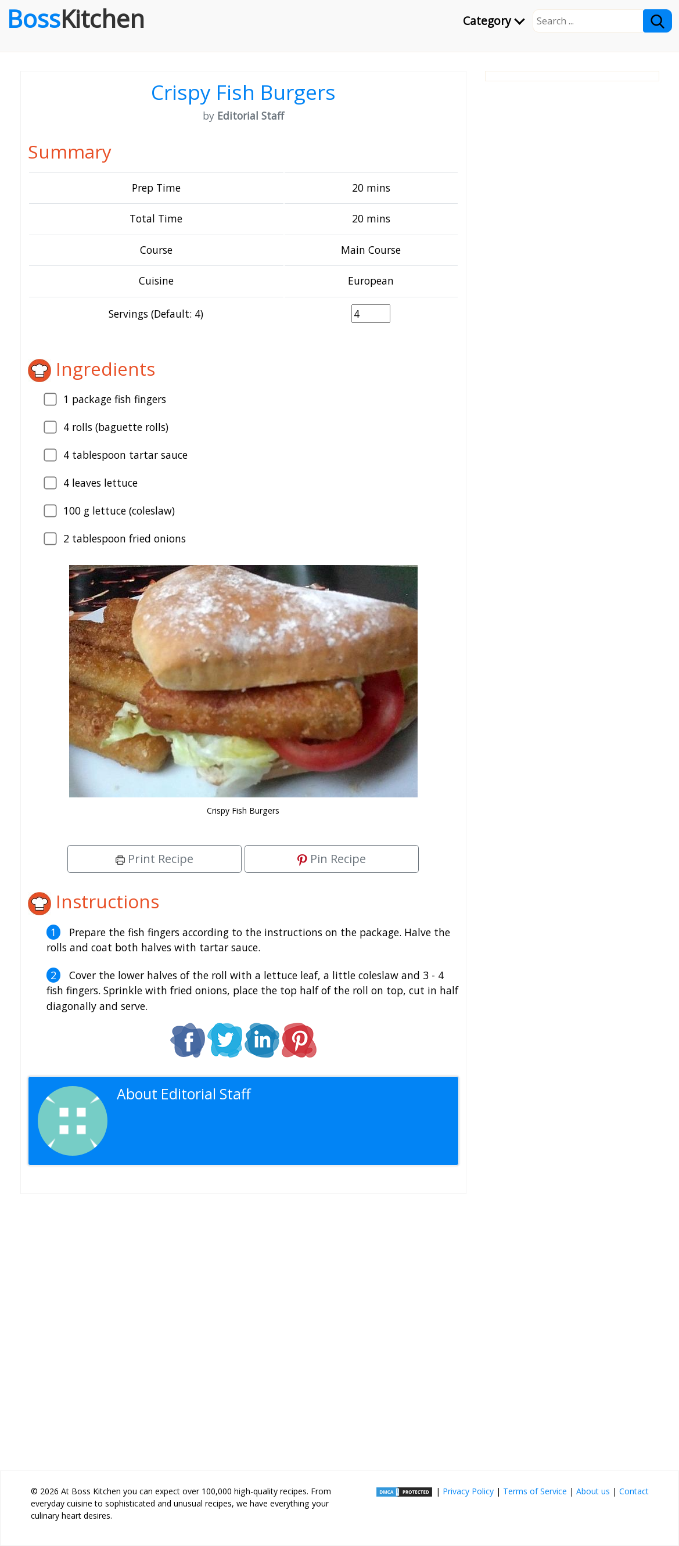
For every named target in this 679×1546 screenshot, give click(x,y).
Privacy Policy (468, 1491)
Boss (76, 18)
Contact (634, 1491)
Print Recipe (154, 859)
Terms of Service (535, 1491)
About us (593, 1491)
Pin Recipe (331, 859)
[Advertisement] (243, 1327)
